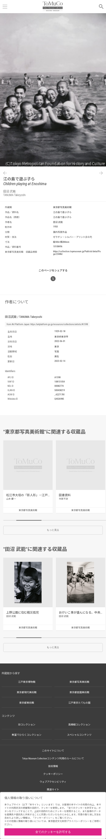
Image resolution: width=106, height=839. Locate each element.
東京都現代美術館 (26, 692)
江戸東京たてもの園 (79, 702)
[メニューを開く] (5, 6)
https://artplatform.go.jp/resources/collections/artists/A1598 (59, 324)
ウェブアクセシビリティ (53, 781)
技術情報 (53, 766)
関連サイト (53, 789)
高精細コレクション (79, 724)
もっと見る (53, 530)
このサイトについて (53, 750)
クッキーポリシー (53, 774)
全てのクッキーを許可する (53, 832)
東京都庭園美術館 (79, 692)
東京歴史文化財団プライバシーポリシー (69, 821)
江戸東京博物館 (26, 681)
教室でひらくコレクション (26, 734)
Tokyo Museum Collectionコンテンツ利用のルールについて (53, 758)
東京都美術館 (26, 702)
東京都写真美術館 (79, 681)
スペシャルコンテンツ (79, 734)
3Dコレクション (26, 724)
